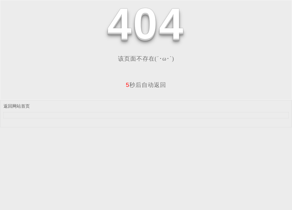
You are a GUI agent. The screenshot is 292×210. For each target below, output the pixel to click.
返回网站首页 (17, 106)
